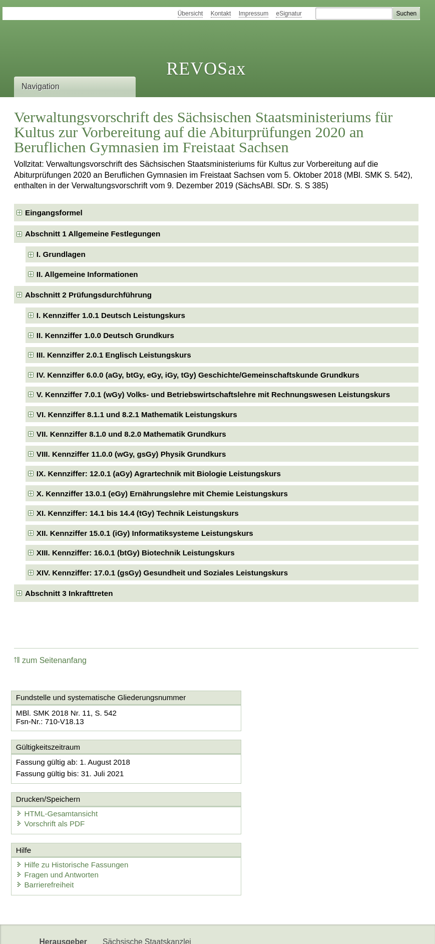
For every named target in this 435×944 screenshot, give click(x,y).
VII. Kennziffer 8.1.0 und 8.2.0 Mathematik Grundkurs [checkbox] (131, 434)
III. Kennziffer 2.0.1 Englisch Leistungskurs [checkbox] (114, 355)
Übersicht (190, 13)
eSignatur (288, 13)
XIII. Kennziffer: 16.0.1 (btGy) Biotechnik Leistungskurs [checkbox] (136, 552)
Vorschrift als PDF (264, 772)
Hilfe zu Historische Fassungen (74, 814)
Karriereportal (173, 927)
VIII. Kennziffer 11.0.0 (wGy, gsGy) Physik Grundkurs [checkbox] (131, 454)
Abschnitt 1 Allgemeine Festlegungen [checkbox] (92, 233)
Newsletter (121, 927)
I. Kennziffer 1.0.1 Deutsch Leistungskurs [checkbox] (111, 315)
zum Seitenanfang (50, 660)
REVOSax (206, 69)
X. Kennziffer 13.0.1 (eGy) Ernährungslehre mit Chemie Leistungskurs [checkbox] (162, 493)
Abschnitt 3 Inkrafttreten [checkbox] (69, 593)
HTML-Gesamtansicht (270, 762)
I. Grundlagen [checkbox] (61, 254)
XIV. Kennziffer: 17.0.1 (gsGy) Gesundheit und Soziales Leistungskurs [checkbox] (162, 572)
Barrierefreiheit (46, 834)
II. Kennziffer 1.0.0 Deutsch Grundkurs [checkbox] (105, 335)
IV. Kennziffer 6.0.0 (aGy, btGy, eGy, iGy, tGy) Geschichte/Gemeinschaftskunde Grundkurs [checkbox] (198, 375)
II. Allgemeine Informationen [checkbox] (87, 274)
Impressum (253, 13)
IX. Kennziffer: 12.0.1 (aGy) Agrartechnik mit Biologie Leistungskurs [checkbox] (159, 473)
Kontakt (221, 13)
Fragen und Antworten (59, 824)
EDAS (217, 927)
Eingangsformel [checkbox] (54, 212)
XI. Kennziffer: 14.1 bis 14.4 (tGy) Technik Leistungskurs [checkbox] (138, 513)
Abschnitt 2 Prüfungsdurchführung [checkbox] (88, 294)
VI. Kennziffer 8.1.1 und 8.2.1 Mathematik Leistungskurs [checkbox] (137, 414)
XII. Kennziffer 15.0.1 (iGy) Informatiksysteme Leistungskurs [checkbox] (145, 533)
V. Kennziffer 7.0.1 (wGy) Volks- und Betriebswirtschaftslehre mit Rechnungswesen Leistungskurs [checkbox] (213, 394)
